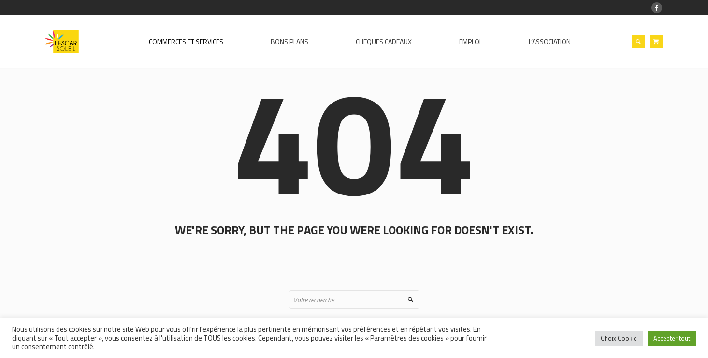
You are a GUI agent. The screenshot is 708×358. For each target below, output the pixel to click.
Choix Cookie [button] (619, 338)
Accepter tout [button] (671, 338)
